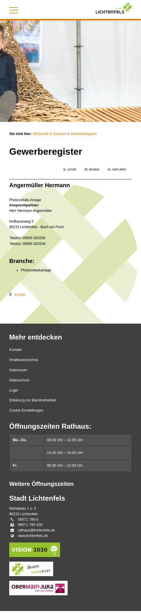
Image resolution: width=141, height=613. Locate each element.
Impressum (18, 372)
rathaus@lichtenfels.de (36, 532)
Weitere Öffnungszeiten (41, 486)
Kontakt (15, 352)
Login (13, 392)
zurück (71, 169)
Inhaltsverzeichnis (23, 362)
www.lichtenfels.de (33, 538)
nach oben (119, 169)
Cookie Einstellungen (26, 412)
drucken (93, 169)
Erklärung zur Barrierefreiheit (32, 402)
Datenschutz (19, 382)
